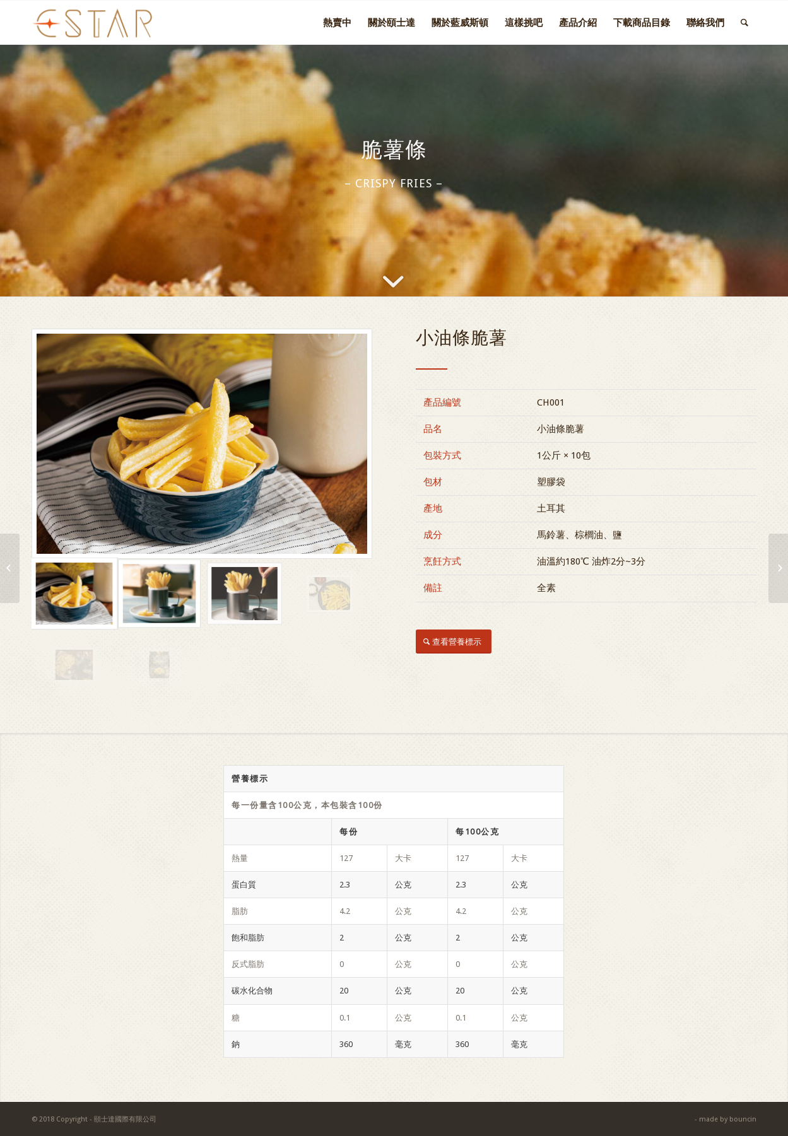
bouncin (742, 1119)
